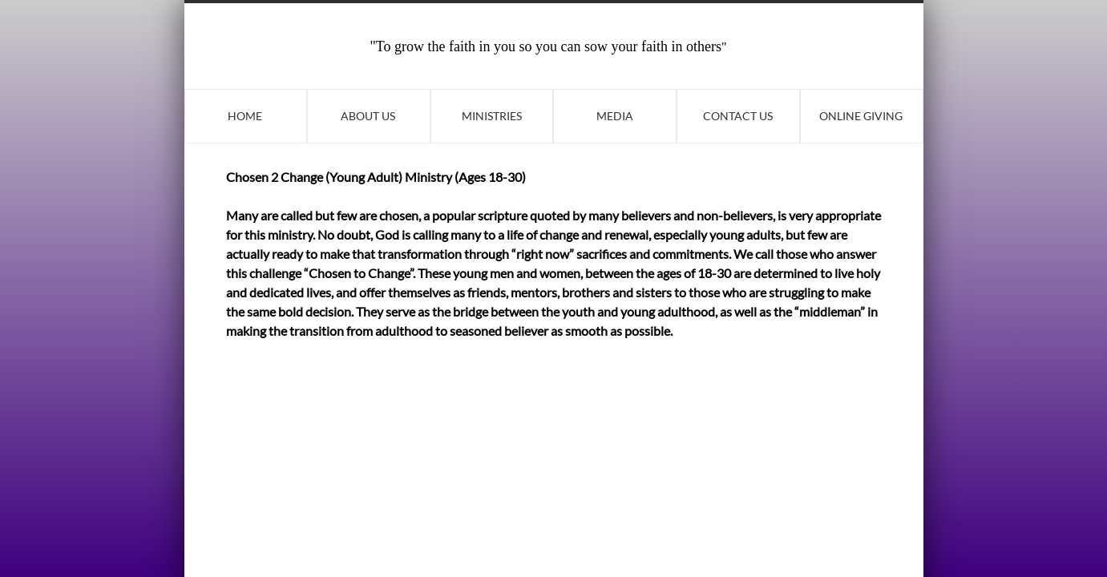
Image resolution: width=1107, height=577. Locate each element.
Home (245, 116)
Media (614, 116)
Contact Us (738, 116)
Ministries (492, 116)
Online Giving (861, 116)
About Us (368, 116)
